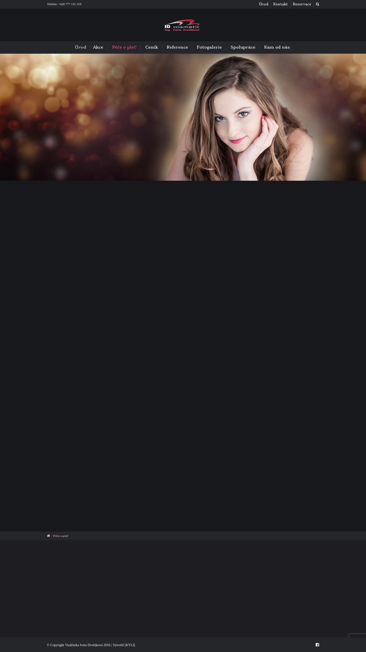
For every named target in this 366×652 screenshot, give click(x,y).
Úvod (263, 4)
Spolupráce (243, 47)
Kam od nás (277, 47)
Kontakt (280, 4)
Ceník (151, 47)
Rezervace (302, 4)
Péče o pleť (124, 47)
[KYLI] (130, 645)
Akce (99, 47)
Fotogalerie (209, 47)
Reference (177, 47)
